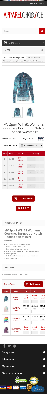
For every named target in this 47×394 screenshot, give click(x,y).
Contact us (33, 3)
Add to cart (33, 284)
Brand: (5, 139)
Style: (25, 139)
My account (8, 366)
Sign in (41, 3)
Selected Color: (11, 145)
